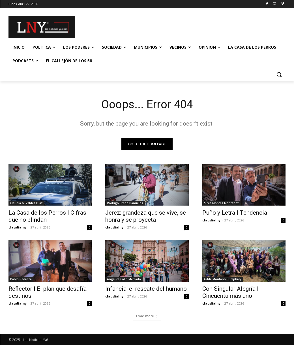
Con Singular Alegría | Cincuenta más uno (230, 292)
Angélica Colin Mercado (124, 279)
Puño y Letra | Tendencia (234, 213)
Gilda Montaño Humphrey (222, 279)
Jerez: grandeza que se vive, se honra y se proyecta (145, 216)
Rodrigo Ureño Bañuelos (125, 203)
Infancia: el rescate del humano (146, 289)
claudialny (17, 227)
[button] (279, 74)
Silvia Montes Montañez (221, 203)
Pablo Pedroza (21, 279)
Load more (147, 316)
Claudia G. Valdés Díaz (26, 203)
